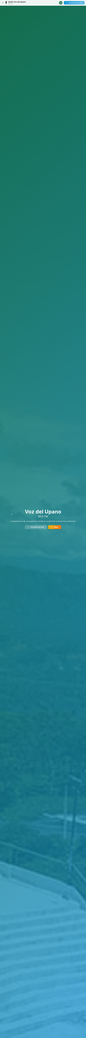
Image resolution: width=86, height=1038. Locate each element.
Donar (54, 527)
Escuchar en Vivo (36, 527)
